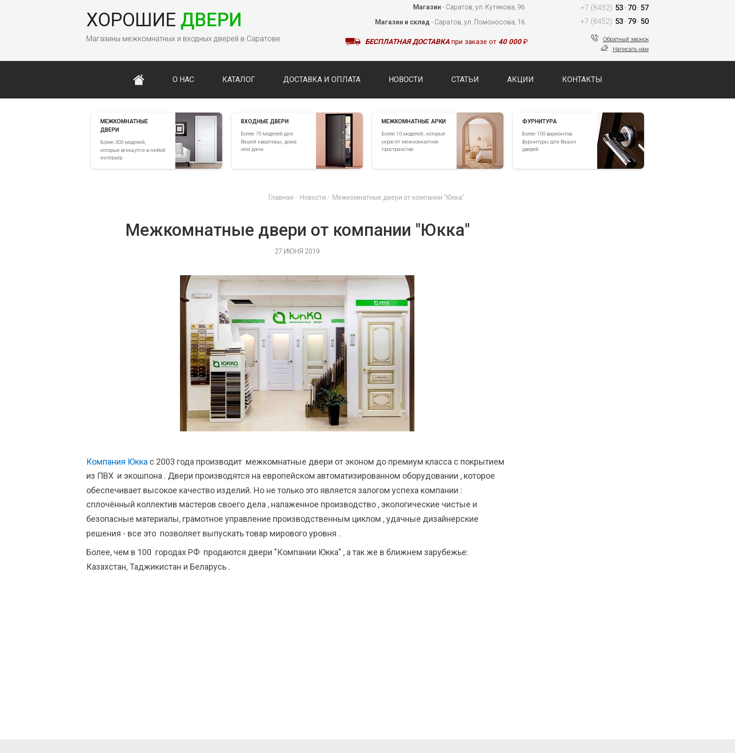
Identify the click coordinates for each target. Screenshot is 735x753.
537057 (614, 7)
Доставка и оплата (321, 79)
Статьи (465, 79)
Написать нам (631, 49)
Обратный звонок (626, 39)
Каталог (238, 79)
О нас (183, 79)
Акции (520, 79)
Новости (406, 79)
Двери (164, 20)
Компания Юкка (117, 462)
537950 (614, 21)
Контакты (582, 79)
